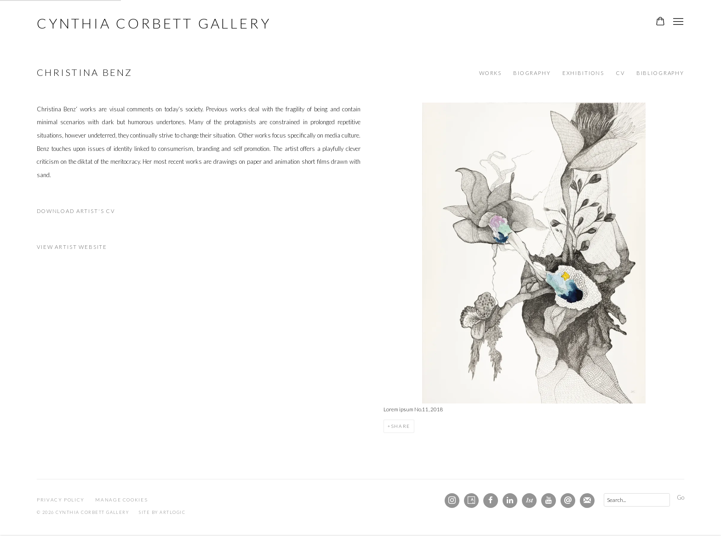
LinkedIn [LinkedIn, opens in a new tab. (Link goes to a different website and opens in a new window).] (510, 500)
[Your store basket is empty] (660, 22)
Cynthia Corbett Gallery (154, 23)
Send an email (568, 500)
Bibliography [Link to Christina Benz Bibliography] (660, 73)
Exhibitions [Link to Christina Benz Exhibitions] (583, 73)
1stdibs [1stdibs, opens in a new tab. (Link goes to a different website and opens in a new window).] (529, 500)
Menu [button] (677, 22)
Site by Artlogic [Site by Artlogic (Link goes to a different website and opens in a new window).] (162, 512)
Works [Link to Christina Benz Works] (490, 73)
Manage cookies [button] (121, 499)
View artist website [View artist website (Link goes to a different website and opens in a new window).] (72, 247)
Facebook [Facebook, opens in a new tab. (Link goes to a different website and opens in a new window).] (490, 500)
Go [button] (680, 497)
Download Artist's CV (81, 213)
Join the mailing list (587, 500)
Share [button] (400, 426)
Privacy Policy (61, 499)
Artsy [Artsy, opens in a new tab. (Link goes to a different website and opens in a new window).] (471, 500)
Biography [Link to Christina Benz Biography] (532, 73)
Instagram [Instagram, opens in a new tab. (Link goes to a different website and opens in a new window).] (452, 500)
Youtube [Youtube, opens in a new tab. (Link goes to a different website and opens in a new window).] (548, 500)
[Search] (637, 500)
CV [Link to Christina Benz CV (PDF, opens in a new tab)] (620, 73)
